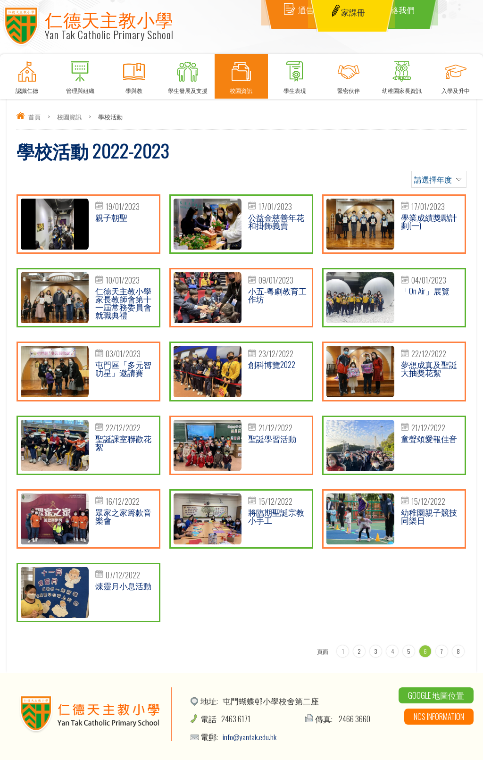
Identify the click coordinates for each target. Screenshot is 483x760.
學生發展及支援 (188, 74)
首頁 (34, 116)
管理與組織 (81, 74)
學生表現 (295, 74)
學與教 (134, 74)
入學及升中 (456, 74)
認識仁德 (27, 74)
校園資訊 (241, 74)
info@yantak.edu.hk (250, 737)
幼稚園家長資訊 (402, 74)
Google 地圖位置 (436, 695)
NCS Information (439, 716)
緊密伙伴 (348, 74)
